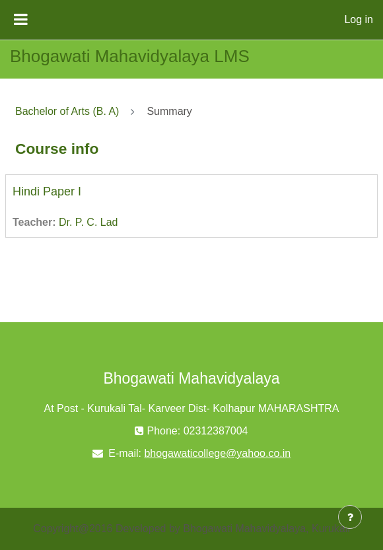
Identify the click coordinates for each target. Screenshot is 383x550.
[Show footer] (350, 517)
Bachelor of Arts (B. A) (67, 111)
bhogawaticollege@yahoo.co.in (217, 453)
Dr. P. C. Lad (88, 222)
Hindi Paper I (47, 191)
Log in (358, 19)
